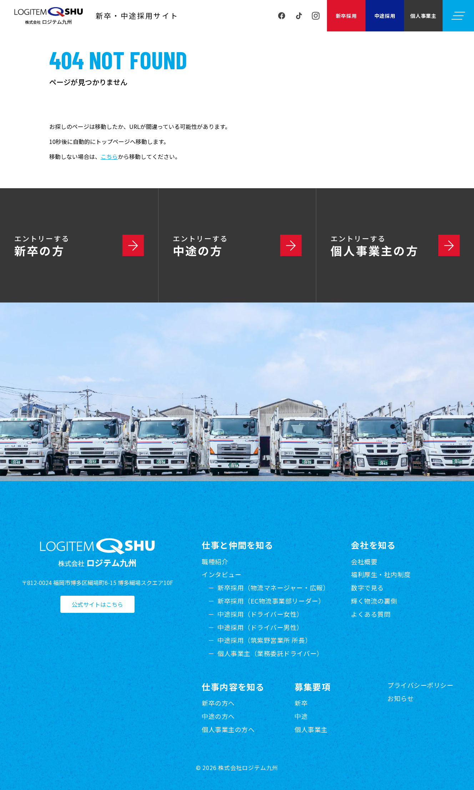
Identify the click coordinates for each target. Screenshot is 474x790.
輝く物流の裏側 (374, 600)
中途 (301, 716)
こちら (109, 156)
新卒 (301, 703)
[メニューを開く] (458, 15)
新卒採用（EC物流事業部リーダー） (271, 600)
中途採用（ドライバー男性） (260, 627)
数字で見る (367, 587)
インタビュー (221, 574)
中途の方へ (218, 716)
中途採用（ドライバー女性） (260, 614)
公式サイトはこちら (97, 604)
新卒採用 (346, 15)
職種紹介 (215, 561)
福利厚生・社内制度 (380, 574)
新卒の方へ (218, 703)
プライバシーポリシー (420, 685)
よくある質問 (370, 614)
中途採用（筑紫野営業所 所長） (264, 640)
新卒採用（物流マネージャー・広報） (273, 587)
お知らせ (400, 698)
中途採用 (384, 15)
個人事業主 (423, 15)
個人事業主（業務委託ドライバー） (270, 653)
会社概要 (364, 561)
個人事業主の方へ (228, 729)
